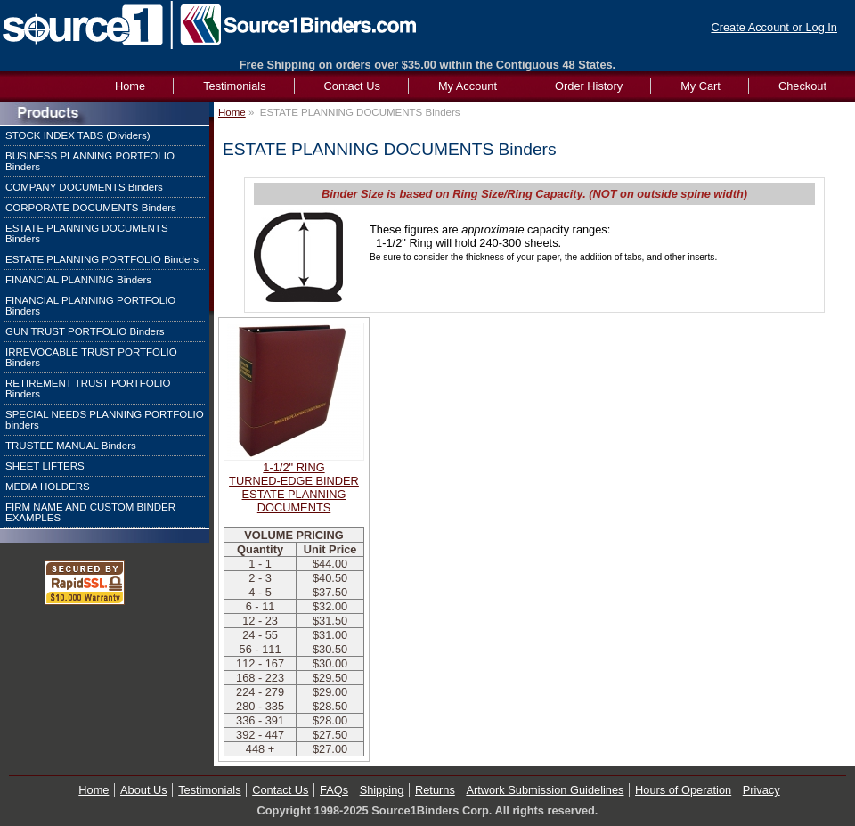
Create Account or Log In (774, 27)
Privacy (761, 790)
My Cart (700, 86)
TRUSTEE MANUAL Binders (70, 445)
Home (232, 112)
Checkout (802, 86)
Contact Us (352, 86)
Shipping (382, 790)
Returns (435, 790)
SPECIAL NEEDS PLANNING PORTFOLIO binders (104, 419)
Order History (589, 86)
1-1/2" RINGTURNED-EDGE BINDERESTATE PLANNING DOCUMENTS (294, 487)
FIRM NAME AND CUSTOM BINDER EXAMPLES (90, 512)
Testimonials (234, 86)
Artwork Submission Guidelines (544, 790)
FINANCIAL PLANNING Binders (78, 279)
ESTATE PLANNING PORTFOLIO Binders (102, 259)
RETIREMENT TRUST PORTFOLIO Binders (87, 388)
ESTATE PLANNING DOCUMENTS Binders (86, 233)
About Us (143, 790)
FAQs (334, 790)
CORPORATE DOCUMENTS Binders (90, 207)
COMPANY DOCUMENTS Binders (84, 187)
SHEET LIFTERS (45, 466)
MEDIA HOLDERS (47, 486)
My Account (467, 86)
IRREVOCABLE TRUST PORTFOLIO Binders (91, 357)
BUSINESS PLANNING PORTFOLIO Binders (90, 161)
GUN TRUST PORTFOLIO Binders (85, 331)
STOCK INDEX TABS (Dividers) (78, 135)
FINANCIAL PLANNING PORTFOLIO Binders (90, 305)
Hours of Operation (683, 790)
